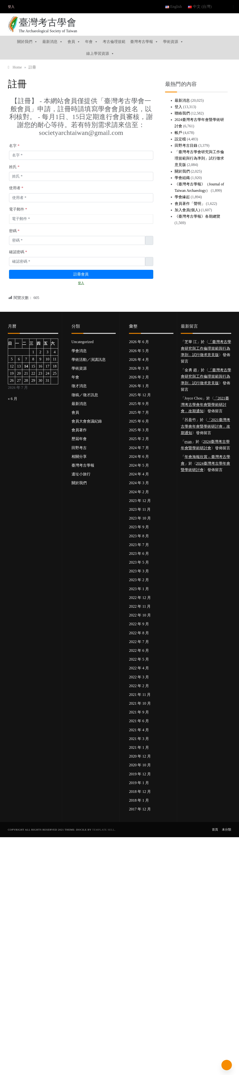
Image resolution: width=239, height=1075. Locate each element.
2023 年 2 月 (139, 580)
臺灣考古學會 (47, 22)
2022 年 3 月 (139, 677)
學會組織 (182, 178)
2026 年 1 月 (139, 386)
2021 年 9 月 (139, 712)
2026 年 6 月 (139, 342)
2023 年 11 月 (140, 509)
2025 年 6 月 (139, 421)
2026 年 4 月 (139, 360)
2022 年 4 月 (139, 668)
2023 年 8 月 (139, 536)
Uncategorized (83, 342)
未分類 (226, 829)
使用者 (16, 188)
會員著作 (79, 430)
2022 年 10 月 (140, 615)
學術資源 (173, 42)
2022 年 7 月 (139, 642)
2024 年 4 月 (139, 474)
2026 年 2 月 (139, 377)
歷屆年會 (79, 439)
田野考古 (79, 448)
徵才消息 (79, 386)
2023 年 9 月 (139, 527)
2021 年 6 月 (139, 721)
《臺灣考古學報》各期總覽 (197, 216)
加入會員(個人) (187, 210)
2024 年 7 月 (139, 448)
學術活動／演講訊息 (89, 360)
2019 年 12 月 (140, 774)
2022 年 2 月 (139, 686)
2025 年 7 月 (139, 412)
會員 (73, 42)
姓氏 (14, 167)
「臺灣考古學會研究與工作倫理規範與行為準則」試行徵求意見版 (199, 158)
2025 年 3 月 (139, 430)
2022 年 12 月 (140, 598)
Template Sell (103, 829)
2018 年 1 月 (139, 800)
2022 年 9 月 (139, 624)
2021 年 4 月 (139, 730)
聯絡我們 (182, 113)
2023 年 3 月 (139, 571)
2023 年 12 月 (140, 501)
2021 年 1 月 (139, 747)
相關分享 (79, 457)
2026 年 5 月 (139, 351)
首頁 (215, 829)
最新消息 (52, 42)
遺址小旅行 (81, 474)
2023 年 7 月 (139, 545)
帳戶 (178, 133)
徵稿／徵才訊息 (85, 395)
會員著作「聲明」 (190, 204)
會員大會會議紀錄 (87, 421)
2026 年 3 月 (139, 368)
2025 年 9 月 (139, 404)
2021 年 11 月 (140, 695)
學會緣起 (182, 197)
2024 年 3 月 (139, 483)
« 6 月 (12, 399)
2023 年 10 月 (140, 518)
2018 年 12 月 (140, 792)
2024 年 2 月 (139, 492)
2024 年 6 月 (139, 457)
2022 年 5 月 (139, 659)
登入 (11, 7)
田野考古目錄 (186, 145)
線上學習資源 (100, 54)
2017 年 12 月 (140, 809)
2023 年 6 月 (139, 553)
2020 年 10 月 (140, 765)
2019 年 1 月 (139, 783)
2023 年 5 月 (139, 562)
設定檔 (180, 139)
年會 (91, 42)
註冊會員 (81, 274)
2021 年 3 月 (139, 739)
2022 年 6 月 (139, 650)
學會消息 (79, 351)
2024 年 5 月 (139, 465)
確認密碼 (18, 252)
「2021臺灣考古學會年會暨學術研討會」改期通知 (205, 404)
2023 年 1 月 (139, 589)
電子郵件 (18, 209)
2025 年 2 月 (139, 439)
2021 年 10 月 (140, 703)
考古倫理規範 (114, 42)
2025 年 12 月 (140, 395)
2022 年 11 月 (140, 606)
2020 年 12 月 (140, 756)
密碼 (14, 231)
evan (188, 442)
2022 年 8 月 (139, 633)
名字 (14, 146)
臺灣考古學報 (144, 42)
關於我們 (27, 42)
